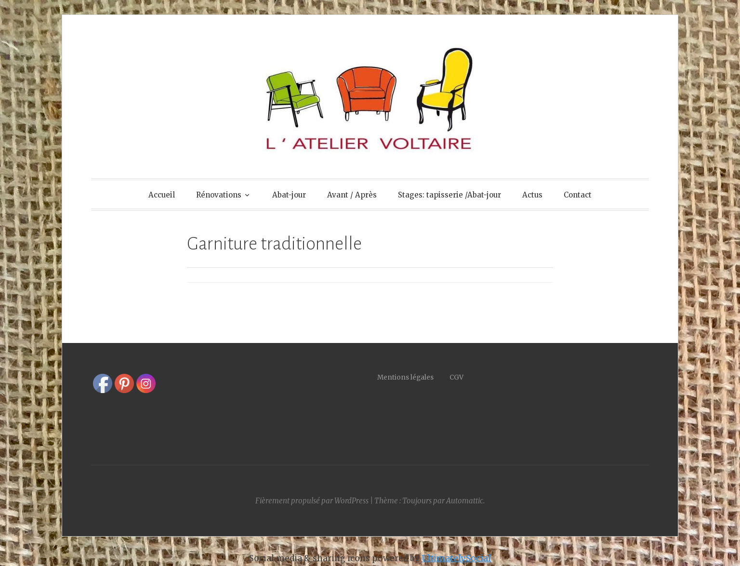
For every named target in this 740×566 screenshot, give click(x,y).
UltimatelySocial (456, 558)
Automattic (464, 500)
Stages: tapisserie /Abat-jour (449, 194)
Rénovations (218, 194)
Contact (578, 194)
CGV (456, 377)
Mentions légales (413, 377)
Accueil (161, 194)
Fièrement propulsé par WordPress (312, 500)
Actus (532, 194)
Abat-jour (289, 194)
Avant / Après (352, 194)
